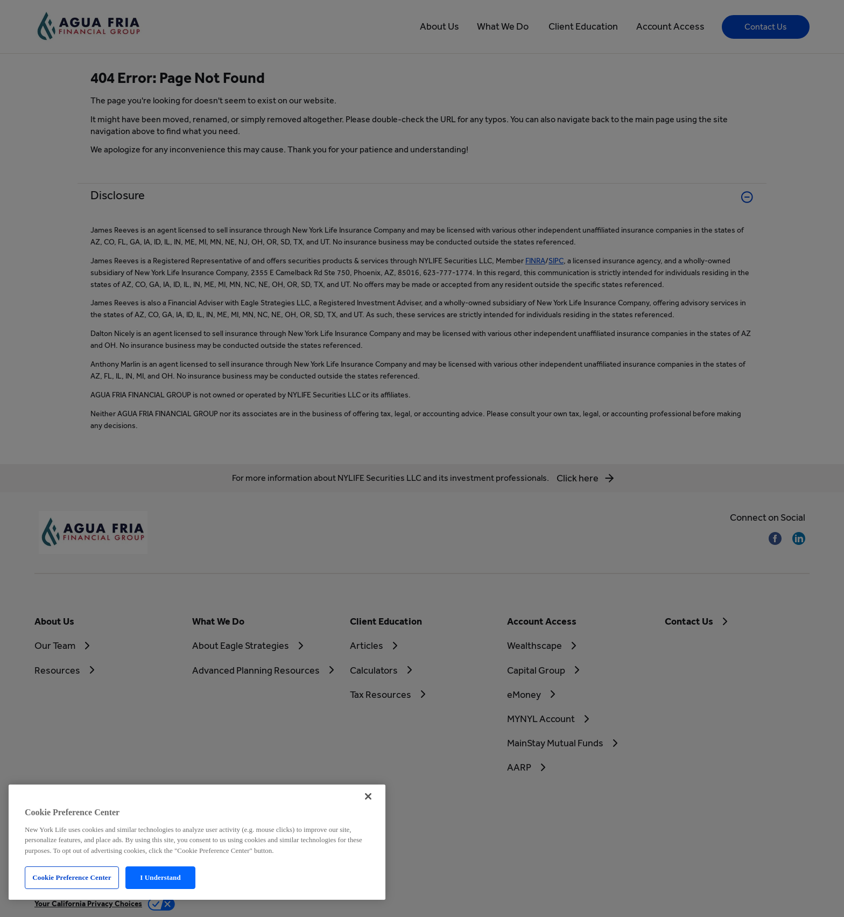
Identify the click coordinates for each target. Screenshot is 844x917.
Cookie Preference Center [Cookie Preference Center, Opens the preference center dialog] (71, 877)
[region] (197, 842)
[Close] (368, 796)
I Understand (160, 877)
